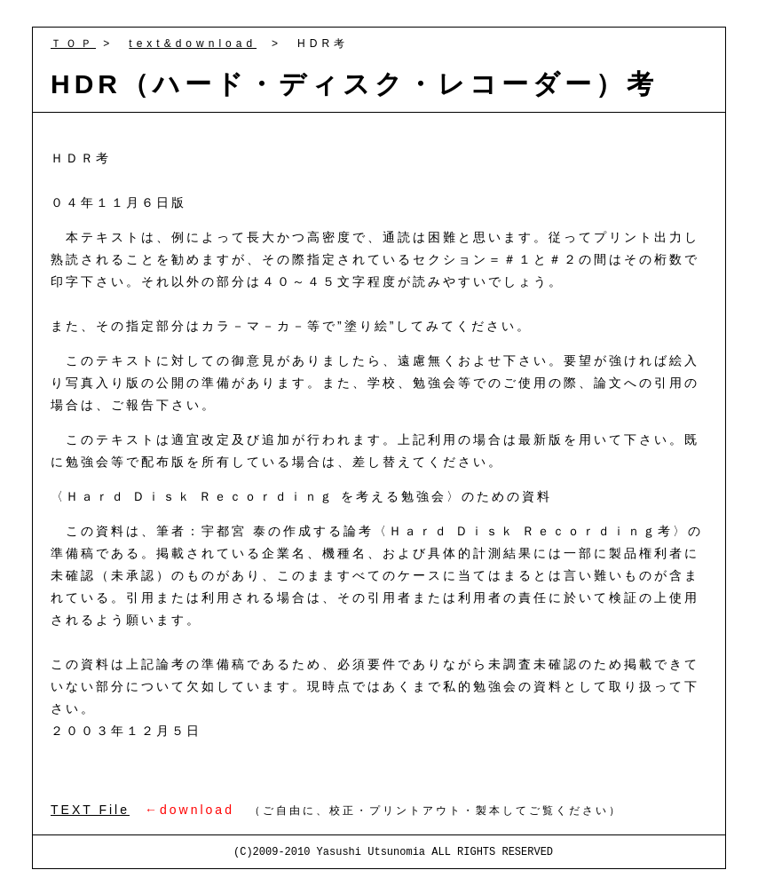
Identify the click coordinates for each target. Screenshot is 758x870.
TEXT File (90, 810)
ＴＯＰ (73, 43)
